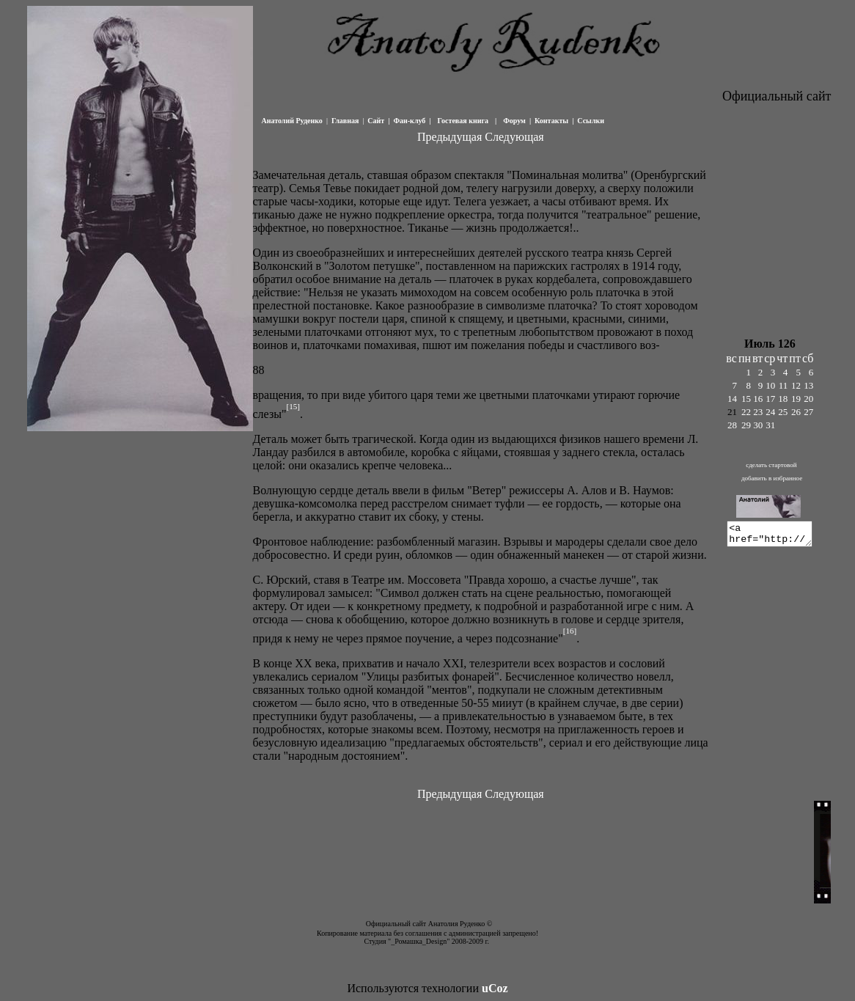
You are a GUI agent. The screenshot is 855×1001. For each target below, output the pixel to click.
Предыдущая (449, 137)
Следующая (514, 137)
